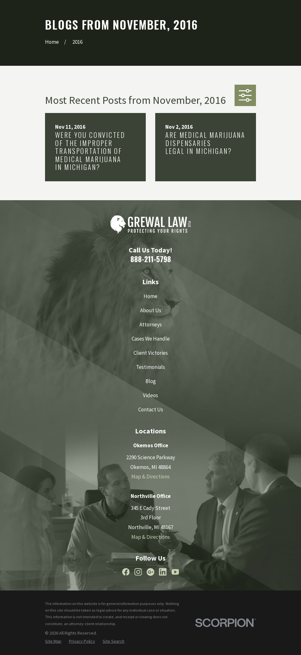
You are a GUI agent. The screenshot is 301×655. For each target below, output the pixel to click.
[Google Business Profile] (150, 572)
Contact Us (150, 409)
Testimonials (150, 367)
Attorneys (150, 324)
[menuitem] (53, 641)
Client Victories (150, 352)
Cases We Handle (151, 338)
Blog (150, 381)
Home (150, 296)
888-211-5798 (150, 258)
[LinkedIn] (163, 572)
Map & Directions (150, 476)
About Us (150, 310)
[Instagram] (138, 572)
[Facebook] (126, 572)
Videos (150, 395)
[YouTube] (175, 572)
